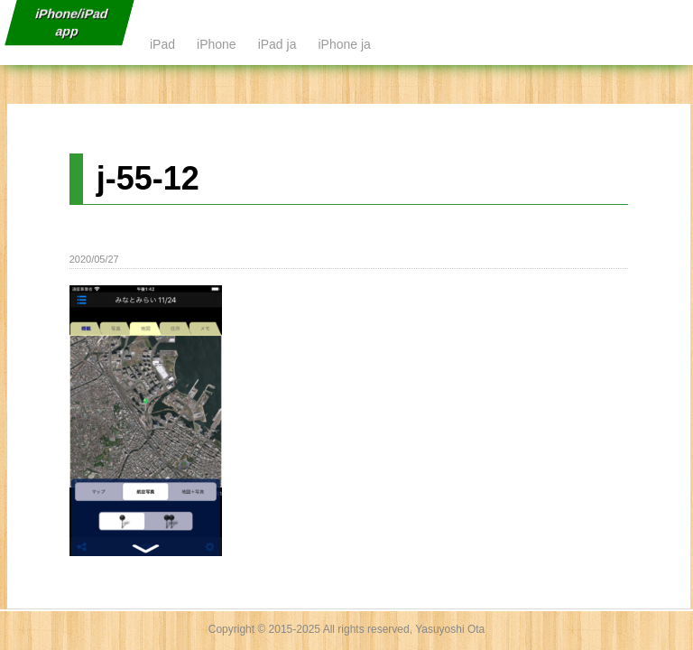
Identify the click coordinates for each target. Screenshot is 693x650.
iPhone (216, 44)
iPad (162, 44)
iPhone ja (344, 44)
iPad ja (277, 44)
